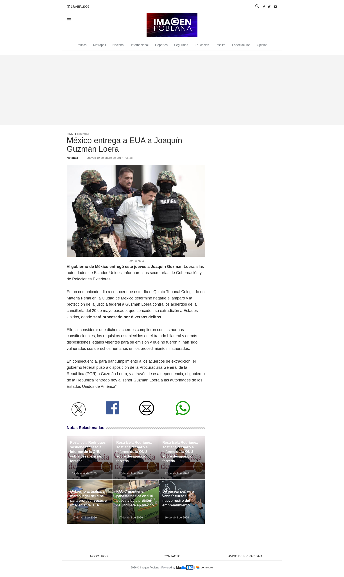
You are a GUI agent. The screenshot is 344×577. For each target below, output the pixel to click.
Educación (202, 45)
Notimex (72, 157)
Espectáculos (241, 45)
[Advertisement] (172, 90)
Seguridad (181, 45)
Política (82, 45)
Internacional (140, 45)
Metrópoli (99, 45)
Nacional (118, 45)
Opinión (262, 45)
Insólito (220, 45)
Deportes (161, 45)
